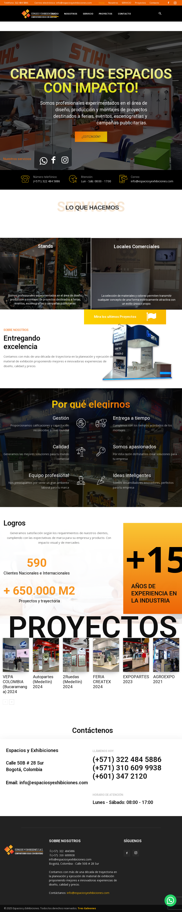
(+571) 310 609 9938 (127, 768)
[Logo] (39, 13)
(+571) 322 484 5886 (46, 181)
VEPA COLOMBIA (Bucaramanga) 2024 (15, 684)
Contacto (154, 2)
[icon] (43, 163)
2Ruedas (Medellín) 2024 (72, 682)
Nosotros (113, 2)
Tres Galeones (87, 908)
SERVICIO (126, 2)
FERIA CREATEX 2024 (102, 682)
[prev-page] (5, 702)
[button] (160, 14)
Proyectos (140, 2)
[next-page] (11, 702)
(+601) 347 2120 (120, 776)
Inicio (102, 2)
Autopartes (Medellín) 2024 (43, 682)
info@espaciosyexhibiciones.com (74, 2)
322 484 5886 (21, 2)
